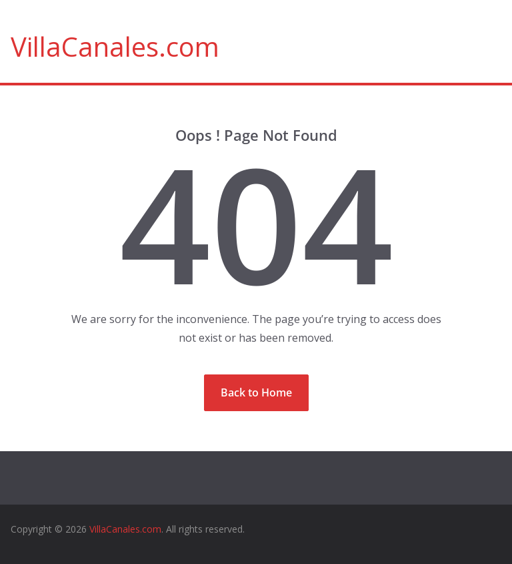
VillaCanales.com (115, 46)
